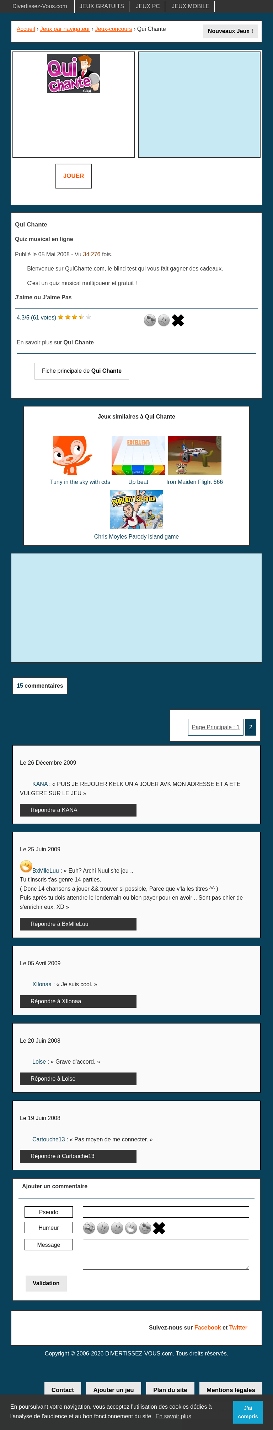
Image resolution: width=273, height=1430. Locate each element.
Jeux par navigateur (65, 29)
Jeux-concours (113, 29)
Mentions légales (231, 1390)
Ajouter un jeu (113, 1390)
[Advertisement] (200, 103)
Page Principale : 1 (216, 727)
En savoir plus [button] (173, 1416)
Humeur (49, 1228)
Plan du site (170, 1390)
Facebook (207, 1328)
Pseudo (48, 1212)
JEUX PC (148, 6)
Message (48, 1245)
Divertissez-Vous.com (39, 6)
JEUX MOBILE (190, 6)
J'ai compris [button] (248, 1412)
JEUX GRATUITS (102, 6)
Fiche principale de (82, 371)
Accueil (26, 29)
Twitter (238, 1328)
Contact (63, 1390)
